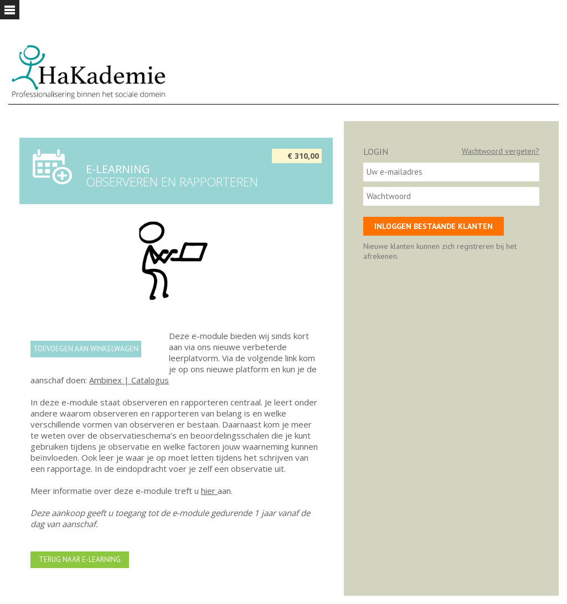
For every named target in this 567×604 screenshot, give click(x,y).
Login (375, 151)
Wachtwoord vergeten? (500, 151)
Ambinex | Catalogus (129, 380)
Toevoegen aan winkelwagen (85, 348)
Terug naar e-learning (80, 559)
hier (209, 490)
